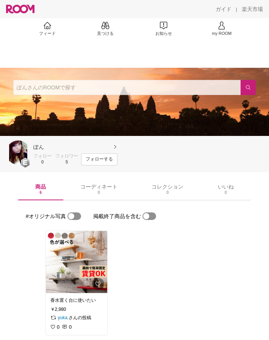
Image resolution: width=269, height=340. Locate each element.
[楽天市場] (252, 9)
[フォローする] (99, 159)
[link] (76, 262)
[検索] (248, 87)
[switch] (74, 216)
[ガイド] (223, 9)
